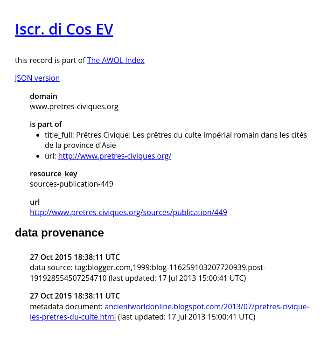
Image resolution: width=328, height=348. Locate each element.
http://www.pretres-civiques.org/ (115, 156)
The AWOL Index (116, 60)
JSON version (37, 78)
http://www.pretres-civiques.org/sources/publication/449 (128, 212)
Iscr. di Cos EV (64, 29)
